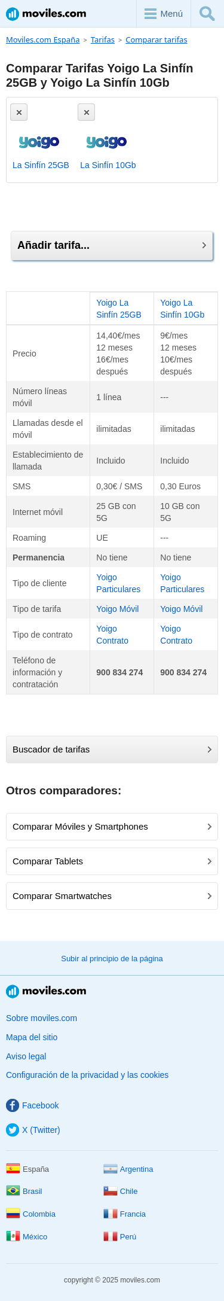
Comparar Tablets (112, 861)
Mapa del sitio (31, 1037)
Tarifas (103, 39)
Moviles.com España (42, 39)
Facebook (32, 1105)
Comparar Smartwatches (112, 896)
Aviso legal (26, 1056)
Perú (119, 1236)
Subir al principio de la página (112, 958)
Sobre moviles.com (41, 1018)
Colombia (31, 1213)
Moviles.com (46, 14)
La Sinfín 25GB (41, 165)
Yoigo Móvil (117, 609)
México (26, 1236)
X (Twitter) (33, 1130)
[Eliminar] (18, 112)
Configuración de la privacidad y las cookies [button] (87, 1075)
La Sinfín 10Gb (108, 165)
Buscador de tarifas (112, 749)
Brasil (24, 1191)
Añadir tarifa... (111, 245)
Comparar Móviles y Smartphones (112, 826)
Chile (120, 1191)
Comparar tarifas (156, 39)
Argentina (128, 1169)
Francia (124, 1213)
